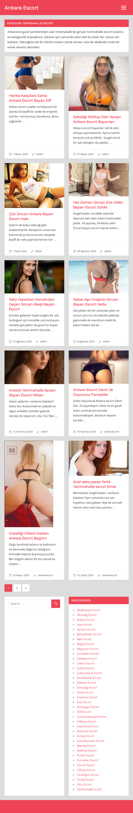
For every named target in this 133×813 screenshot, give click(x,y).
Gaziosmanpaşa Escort (92, 717)
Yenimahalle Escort (89, 789)
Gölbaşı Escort (86, 721)
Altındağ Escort (87, 615)
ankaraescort (111, 431)
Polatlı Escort (85, 755)
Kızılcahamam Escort (90, 741)
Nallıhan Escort (87, 750)
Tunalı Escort (85, 780)
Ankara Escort (21, 8)
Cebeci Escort (86, 663)
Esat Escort (84, 702)
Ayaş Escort (84, 624)
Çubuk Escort (85, 668)
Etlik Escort (84, 712)
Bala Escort (84, 639)
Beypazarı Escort (88, 649)
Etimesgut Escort (88, 707)
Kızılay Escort (85, 736)
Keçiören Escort (87, 731)
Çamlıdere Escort (88, 654)
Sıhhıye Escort (86, 770)
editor (39, 154)
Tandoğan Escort (88, 775)
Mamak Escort (86, 746)
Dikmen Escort (86, 683)
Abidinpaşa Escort (88, 610)
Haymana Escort (87, 726)
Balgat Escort (85, 644)
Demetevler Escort (89, 678)
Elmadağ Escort (87, 687)
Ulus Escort (84, 784)
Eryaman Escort (87, 697)
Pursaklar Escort (87, 760)
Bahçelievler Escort (89, 634)
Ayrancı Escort (86, 629)
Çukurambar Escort (89, 673)
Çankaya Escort (87, 658)
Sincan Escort (86, 765)
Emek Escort (85, 692)
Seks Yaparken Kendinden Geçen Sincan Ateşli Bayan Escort (32, 304)
